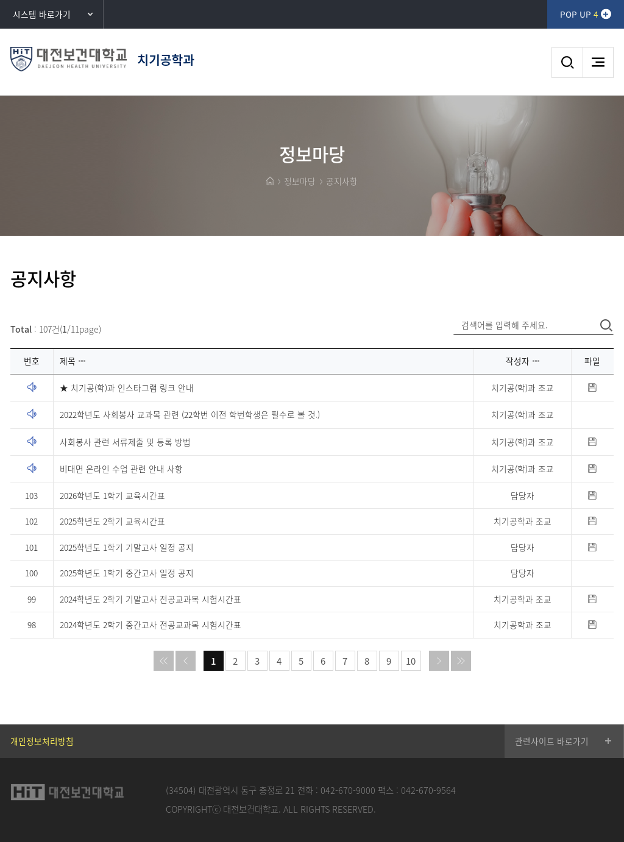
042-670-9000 (348, 790)
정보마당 (300, 181)
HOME (270, 181)
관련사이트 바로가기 (552, 741)
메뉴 (598, 62)
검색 (567, 62)
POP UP (579, 14)
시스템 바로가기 (42, 14)
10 (411, 661)
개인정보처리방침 (42, 741)
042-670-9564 (428, 790)
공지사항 (342, 181)
